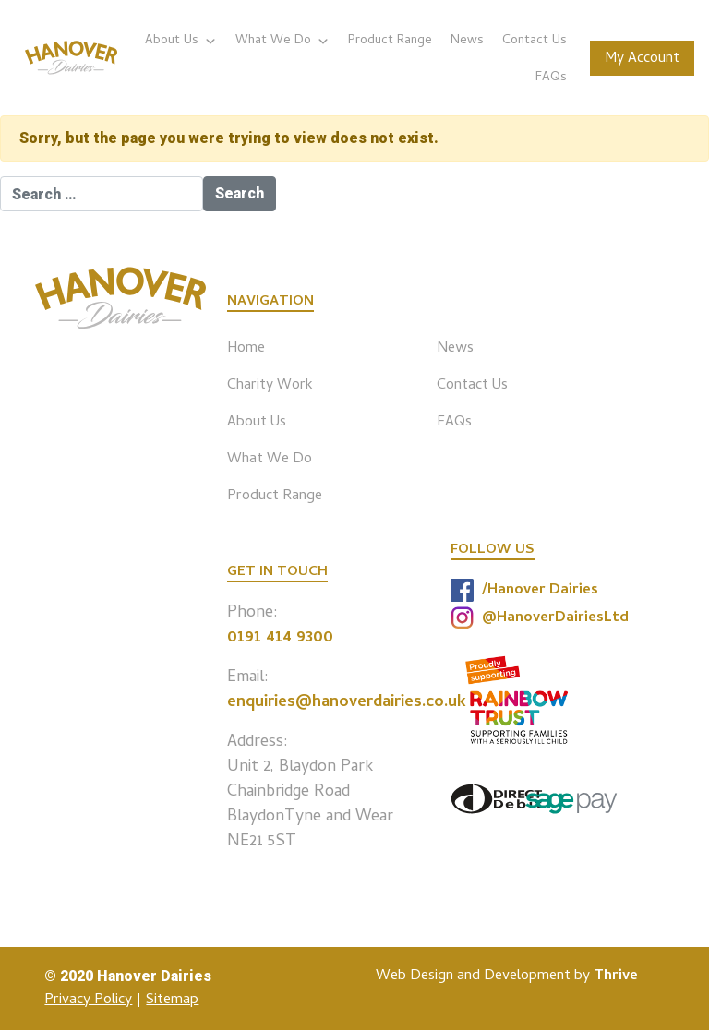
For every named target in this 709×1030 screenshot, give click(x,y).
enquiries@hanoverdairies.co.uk (346, 702)
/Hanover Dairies (524, 590)
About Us (181, 41)
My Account (642, 59)
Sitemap (172, 1000)
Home (246, 349)
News (467, 41)
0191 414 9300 (280, 638)
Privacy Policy (88, 1000)
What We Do (282, 41)
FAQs (551, 78)
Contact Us (534, 41)
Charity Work (270, 386)
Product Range (390, 41)
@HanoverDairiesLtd (540, 617)
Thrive (616, 976)
